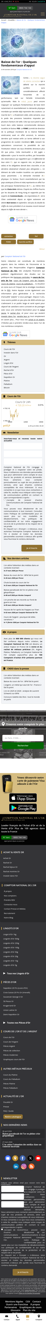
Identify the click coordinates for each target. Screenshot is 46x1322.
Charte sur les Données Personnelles (29, 1293)
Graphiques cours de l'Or (14, 1059)
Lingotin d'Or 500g (11, 939)
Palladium (8, 384)
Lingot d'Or (8, 363)
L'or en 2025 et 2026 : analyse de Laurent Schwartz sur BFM (21, 692)
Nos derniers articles (18, 558)
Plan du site (29, 1310)
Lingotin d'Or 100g (11, 948)
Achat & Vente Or (13, 852)
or (12, 115)
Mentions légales (14, 1301)
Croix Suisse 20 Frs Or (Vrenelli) (16, 992)
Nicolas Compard (24, 595)
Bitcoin (7, 387)
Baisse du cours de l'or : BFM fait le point (21, 681)
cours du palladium (24, 284)
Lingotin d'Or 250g (11, 943)
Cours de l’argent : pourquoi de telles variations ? (19, 618)
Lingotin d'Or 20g (10, 956)
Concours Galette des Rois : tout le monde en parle (22, 698)
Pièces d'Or (9, 982)
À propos (8, 891)
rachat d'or (15, 313)
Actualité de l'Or (13, 1096)
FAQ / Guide (8, 1111)
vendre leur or (23, 316)
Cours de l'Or (9, 349)
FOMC (8, 242)
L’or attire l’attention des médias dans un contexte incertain (21, 566)
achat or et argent (36, 319)
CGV (28, 1301)
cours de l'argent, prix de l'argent (29, 280)
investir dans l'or (8, 316)
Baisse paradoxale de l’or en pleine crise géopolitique (21, 591)
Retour (42, 249)
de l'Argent (30, 1031)
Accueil (3, 20)
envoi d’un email (30, 1290)
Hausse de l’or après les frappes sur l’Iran (21, 609)
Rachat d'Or (9, 370)
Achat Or (7, 858)
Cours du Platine (10, 1075)
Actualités (11, 20)
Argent (7, 359)
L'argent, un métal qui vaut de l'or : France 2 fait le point (22, 686)
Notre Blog (8, 918)
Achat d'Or (29, 825)
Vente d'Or (7, 828)
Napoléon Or (9, 377)
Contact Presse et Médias (15, 909)
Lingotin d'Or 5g (10, 965)
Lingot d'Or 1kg (9, 934)
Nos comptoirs (10, 896)
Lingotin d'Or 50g (10, 952)
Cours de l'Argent (11, 366)
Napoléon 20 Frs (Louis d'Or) (15, 988)
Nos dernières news (15, 1124)
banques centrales (22, 277)
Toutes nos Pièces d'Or (16, 1022)
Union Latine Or (10, 1010)
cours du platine (8, 284)
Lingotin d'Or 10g (10, 961)
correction (8, 236)
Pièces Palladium (10, 1088)
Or (5, 356)
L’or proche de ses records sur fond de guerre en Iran (20, 600)
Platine (7, 380)
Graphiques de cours (30, 1307)
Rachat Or (7, 863)
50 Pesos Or (8, 1001)
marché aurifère (25, 242)
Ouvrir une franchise (17, 1304)
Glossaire (15, 1310)
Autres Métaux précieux (17, 1068)
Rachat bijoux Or (10, 867)
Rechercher (23, 745)
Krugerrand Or (9, 1006)
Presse (21, 571)
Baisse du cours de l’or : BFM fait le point (21, 575)
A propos (12, 632)
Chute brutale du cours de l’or (16, 582)
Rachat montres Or (11, 871)
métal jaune (26, 101)
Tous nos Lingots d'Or (16, 973)
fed (36, 236)
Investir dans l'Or (11, 352)
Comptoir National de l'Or (24, 69)
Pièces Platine (9, 1084)
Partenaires (11, 1307)
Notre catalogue (13, 1116)
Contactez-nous (10, 904)
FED (8, 290)
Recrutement (9, 913)
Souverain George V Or (13, 997)
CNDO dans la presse (18, 668)
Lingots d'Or (11, 928)
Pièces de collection (11, 1051)
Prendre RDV (9, 900)
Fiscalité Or (8, 1102)
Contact (37, 1301)
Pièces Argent (9, 1046)
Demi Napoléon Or (11, 1014)
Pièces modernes (10, 1055)
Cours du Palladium (11, 1079)
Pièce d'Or (8, 373)
